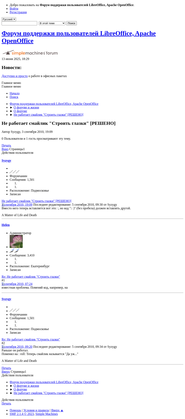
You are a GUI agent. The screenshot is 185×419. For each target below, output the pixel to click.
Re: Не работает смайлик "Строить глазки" (31, 276)
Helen (6, 225)
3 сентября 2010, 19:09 (17, 204)
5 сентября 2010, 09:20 (17, 346)
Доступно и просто (15, 76)
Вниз (5, 149)
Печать (6, 145)
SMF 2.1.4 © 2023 (22, 414)
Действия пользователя (17, 152)
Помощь (15, 410)
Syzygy (6, 160)
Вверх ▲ (57, 410)
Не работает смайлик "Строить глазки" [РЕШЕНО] (36, 201)
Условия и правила (36, 410)
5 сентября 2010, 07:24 (17, 284)
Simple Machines (46, 414)
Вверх (6, 371)
